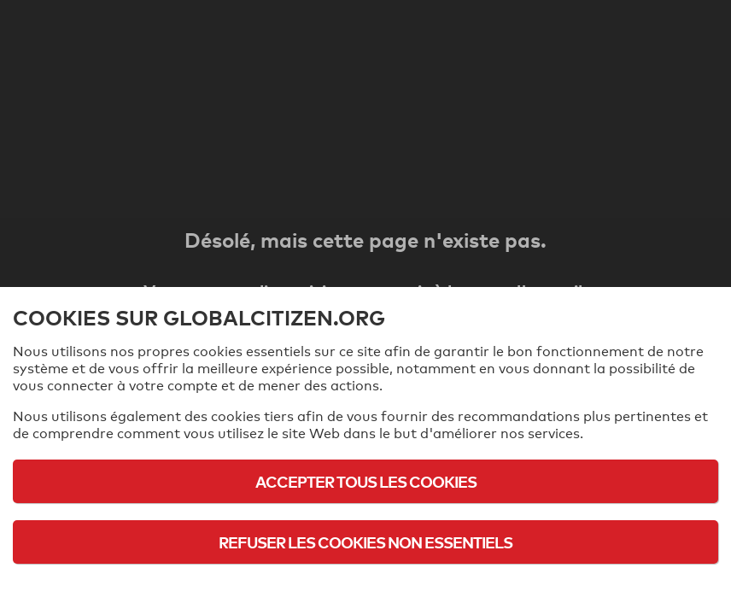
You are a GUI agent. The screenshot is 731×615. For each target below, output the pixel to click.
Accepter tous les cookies (366, 481)
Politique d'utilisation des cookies (365, 589)
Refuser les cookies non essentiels (365, 542)
